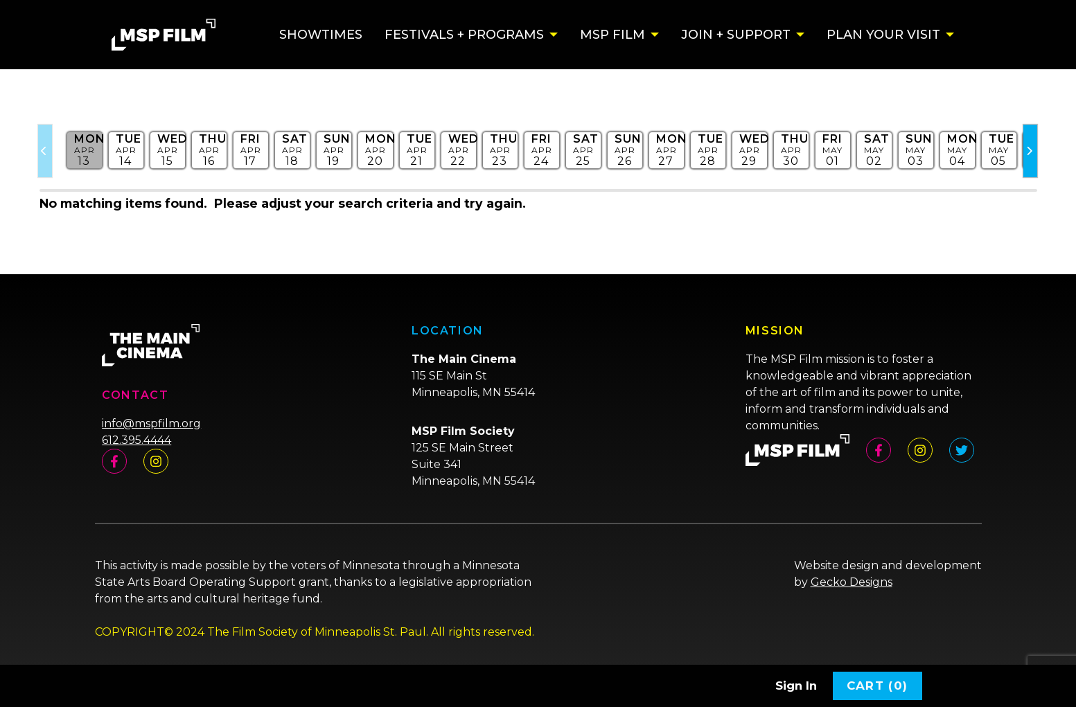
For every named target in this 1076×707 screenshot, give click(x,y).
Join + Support (736, 34)
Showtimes (320, 34)
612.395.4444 (136, 440)
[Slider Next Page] (1030, 151)
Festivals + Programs (464, 34)
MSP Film (612, 34)
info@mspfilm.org (151, 423)
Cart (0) (877, 685)
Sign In (796, 685)
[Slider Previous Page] (45, 151)
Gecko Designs (851, 582)
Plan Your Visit (883, 34)
